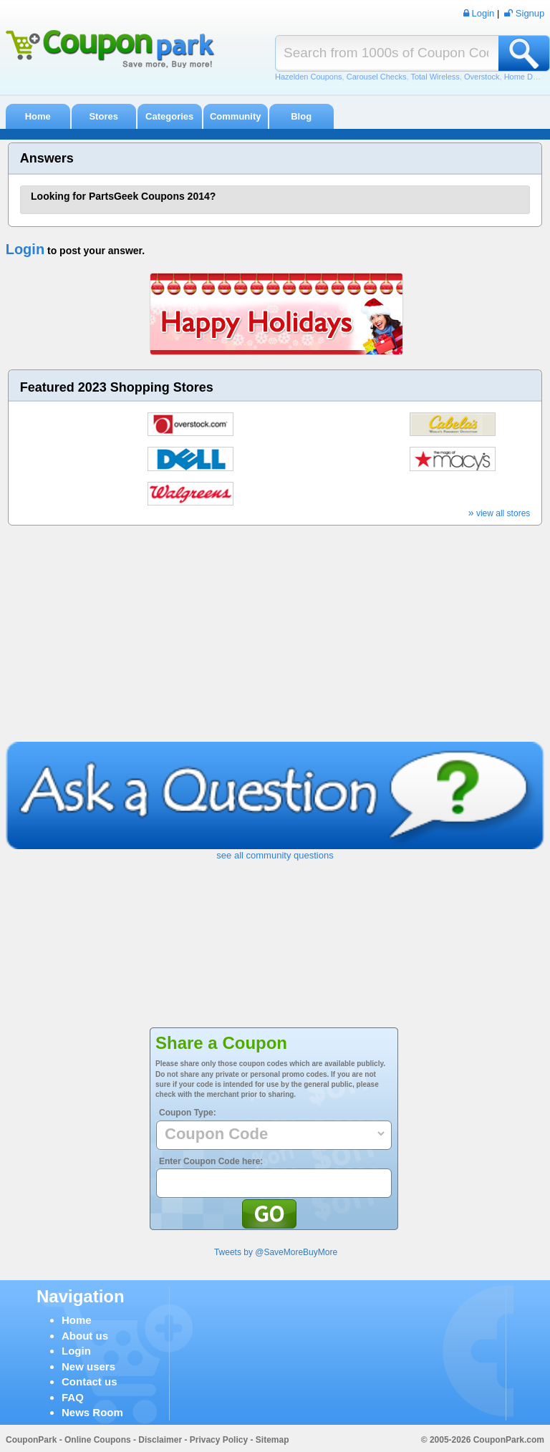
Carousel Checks (377, 76)
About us (85, 1336)
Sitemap (272, 1440)
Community (235, 116)
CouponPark (31, 1440)
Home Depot (526, 76)
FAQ (73, 1397)
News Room (92, 1412)
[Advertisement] (275, 634)
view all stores (499, 513)
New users (88, 1366)
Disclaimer (160, 1440)
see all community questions (274, 855)
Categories (169, 116)
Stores (103, 116)
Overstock (482, 76)
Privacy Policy (219, 1440)
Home (38, 116)
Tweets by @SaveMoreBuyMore (275, 1252)
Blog (301, 116)
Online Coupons (97, 1440)
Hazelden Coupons (308, 76)
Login (25, 249)
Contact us (89, 1381)
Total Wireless (434, 76)
